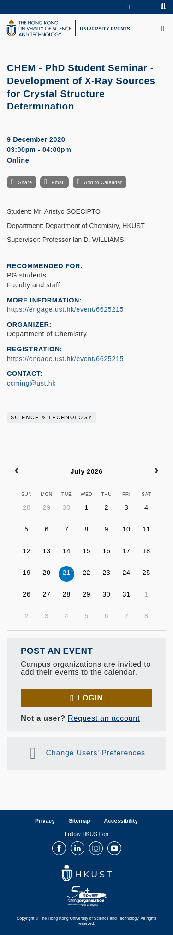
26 (26, 594)
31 (126, 594)
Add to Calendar (103, 182)
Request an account (104, 718)
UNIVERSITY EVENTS (105, 28)
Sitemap (79, 821)
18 (146, 551)
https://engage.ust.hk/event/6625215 (65, 309)
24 (126, 572)
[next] (156, 471)
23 (106, 572)
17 (126, 551)
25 (146, 572)
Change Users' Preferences (95, 752)
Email (58, 182)
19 (26, 572)
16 (106, 551)
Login (90, 698)
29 (46, 507)
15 (86, 551)
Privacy (45, 821)
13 (46, 551)
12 (26, 551)
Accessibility (121, 821)
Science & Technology (52, 417)
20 (46, 572)
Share (25, 182)
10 (126, 529)
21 (67, 572)
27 (46, 594)
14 (67, 551)
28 (26, 507)
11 (146, 529)
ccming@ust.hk (31, 383)
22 (86, 572)
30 (67, 507)
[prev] (16, 471)
